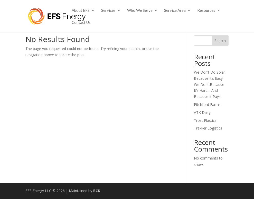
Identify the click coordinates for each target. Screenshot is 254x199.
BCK (96, 190)
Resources (206, 10)
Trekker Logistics (208, 128)
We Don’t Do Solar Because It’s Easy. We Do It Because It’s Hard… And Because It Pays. (209, 84)
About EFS (81, 10)
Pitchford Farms (207, 104)
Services (108, 10)
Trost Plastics (205, 120)
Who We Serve (140, 10)
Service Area (175, 10)
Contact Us (81, 23)
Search (220, 40)
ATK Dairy (202, 112)
